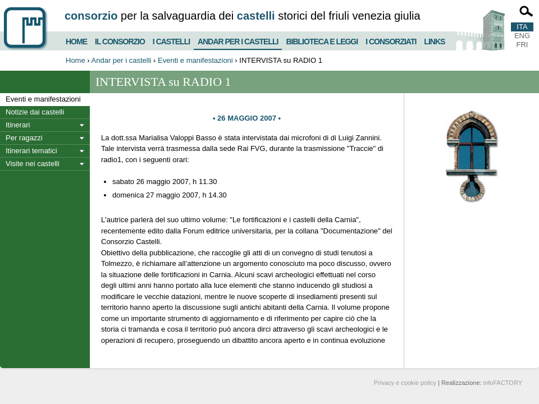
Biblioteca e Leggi (322, 40)
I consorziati (391, 40)
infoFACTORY (502, 382)
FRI (522, 44)
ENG (522, 35)
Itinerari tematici (31, 150)
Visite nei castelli (33, 163)
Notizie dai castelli (35, 112)
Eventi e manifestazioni (195, 60)
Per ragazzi (24, 138)
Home (76, 40)
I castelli (171, 40)
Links (434, 40)
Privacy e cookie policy (405, 382)
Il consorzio (120, 40)
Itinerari (18, 125)
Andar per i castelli (238, 39)
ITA (522, 26)
